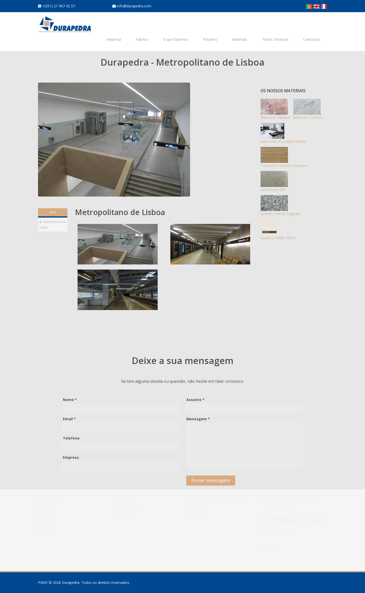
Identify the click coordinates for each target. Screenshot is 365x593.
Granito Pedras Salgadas (281, 205)
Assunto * (195, 399)
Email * (69, 418)
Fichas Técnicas (275, 39)
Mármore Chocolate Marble (283, 133)
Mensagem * (198, 418)
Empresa (113, 39)
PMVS (43, 582)
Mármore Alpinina (275, 109)
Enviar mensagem (210, 480)
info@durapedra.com (133, 6)
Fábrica (142, 39)
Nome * (70, 399)
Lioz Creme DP (274, 181)
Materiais (239, 39)
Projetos (210, 39)
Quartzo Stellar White (278, 229)
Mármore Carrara (307, 109)
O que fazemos (175, 39)
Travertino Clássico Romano (284, 157)
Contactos (311, 39)
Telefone (71, 438)
